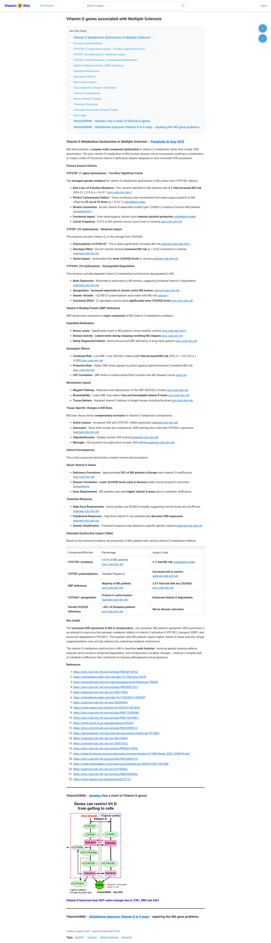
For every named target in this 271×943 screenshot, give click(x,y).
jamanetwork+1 (82, 211)
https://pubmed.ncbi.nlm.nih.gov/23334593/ (100, 702)
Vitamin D (126, 937)
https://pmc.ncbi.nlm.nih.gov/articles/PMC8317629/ (105, 748)
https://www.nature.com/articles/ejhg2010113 (101, 779)
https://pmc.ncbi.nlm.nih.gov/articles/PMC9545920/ (105, 774)
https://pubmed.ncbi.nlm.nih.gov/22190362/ (100, 769)
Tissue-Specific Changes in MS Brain (94, 87)
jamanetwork (81, 486)
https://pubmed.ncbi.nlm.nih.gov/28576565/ (100, 738)
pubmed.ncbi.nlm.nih (86, 253)
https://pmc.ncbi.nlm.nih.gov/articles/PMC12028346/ (106, 712)
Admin (264, 5)
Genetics (95, 796)
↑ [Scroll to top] (263, 28)
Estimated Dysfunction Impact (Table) (95, 109)
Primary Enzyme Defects (87, 43)
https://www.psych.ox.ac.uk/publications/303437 (103, 723)
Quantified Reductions (86, 71)
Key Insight (79, 115)
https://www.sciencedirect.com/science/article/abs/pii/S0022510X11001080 (121, 764)
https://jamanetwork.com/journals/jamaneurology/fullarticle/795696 (115, 682)
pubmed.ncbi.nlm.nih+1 (175, 244)
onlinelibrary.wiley (135, 202)
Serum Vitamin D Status (87, 98)
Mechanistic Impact (85, 82)
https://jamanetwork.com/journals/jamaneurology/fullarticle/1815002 (116, 733)
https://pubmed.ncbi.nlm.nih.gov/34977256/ (100, 692)
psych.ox (181, 375)
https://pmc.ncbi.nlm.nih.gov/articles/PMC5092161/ (105, 687)
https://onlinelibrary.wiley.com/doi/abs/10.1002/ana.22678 (109, 677)
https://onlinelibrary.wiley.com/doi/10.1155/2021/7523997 (109, 697)
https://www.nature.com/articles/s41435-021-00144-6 (106, 707)
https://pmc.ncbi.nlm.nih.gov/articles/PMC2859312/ (105, 759)
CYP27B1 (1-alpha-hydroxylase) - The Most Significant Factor (109, 49)
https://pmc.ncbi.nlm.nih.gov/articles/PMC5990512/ (105, 728)
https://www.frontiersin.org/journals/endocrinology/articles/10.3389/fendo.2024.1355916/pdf (131, 753)
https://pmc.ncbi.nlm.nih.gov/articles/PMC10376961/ (106, 718)
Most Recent (47, 5)
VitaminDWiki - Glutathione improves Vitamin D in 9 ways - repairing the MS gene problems (136, 127)
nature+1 (163, 295)
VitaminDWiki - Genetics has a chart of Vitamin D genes (111, 121)
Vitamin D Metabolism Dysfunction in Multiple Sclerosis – (113, 37)
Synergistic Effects (84, 76)
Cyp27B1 (79, 937)
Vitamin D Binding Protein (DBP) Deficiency (98, 65)
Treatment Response (85, 104)
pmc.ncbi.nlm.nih (171, 221)
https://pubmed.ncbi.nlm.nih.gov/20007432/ (100, 743)
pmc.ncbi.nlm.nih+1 (120, 192)
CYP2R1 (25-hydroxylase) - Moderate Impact (99, 54)
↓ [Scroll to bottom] (263, 38)
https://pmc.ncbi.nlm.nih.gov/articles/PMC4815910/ (105, 672)
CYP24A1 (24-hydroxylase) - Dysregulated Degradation (105, 60)
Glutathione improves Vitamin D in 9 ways (119, 917)
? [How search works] (183, 5)
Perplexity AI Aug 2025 (167, 142)
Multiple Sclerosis (109, 937)
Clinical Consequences (86, 93)
